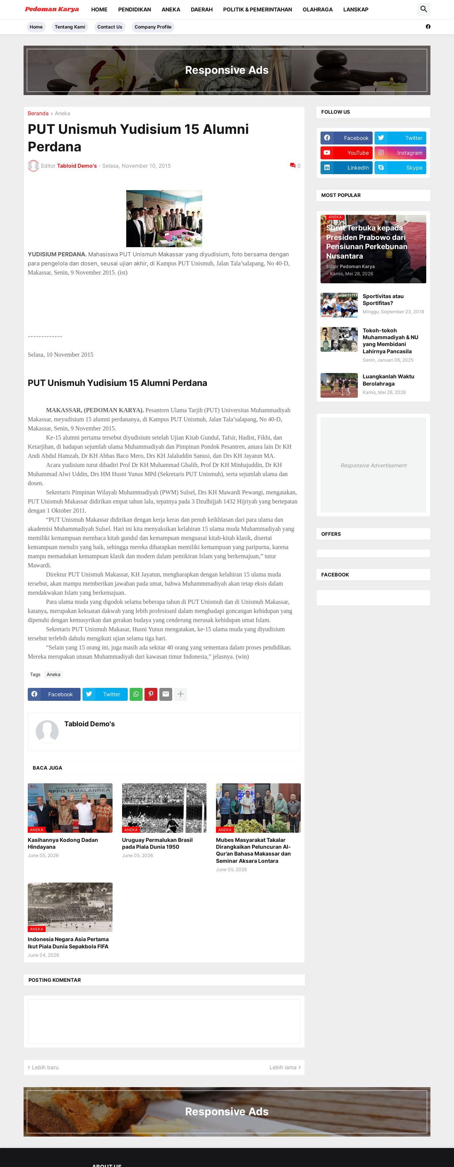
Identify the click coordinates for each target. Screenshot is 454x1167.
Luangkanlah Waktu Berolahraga (388, 379)
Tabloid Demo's (89, 724)
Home (99, 9)
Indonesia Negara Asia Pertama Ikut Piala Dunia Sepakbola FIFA (68, 942)
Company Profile (153, 27)
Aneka (171, 9)
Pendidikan (134, 9)
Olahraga (318, 9)
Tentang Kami (70, 27)
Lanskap (355, 9)
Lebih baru (45, 1067)
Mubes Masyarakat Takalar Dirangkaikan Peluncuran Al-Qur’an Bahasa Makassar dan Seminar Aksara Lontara (253, 850)
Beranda (38, 113)
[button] (423, 9)
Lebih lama (283, 1067)
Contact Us (109, 27)
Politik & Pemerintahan (257, 9)
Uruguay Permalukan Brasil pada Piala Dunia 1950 (157, 843)
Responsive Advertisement (373, 465)
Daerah (202, 9)
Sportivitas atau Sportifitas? (383, 299)
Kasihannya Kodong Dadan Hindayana (63, 843)
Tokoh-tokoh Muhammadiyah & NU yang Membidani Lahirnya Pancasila (390, 340)
